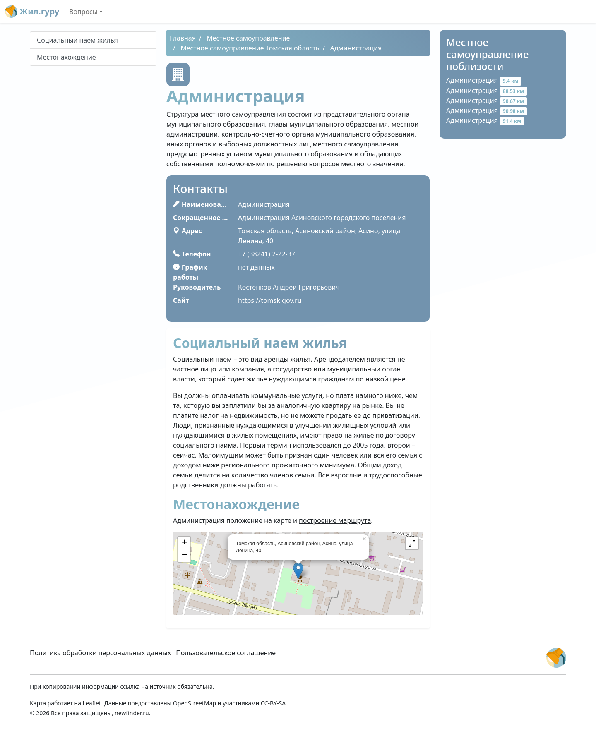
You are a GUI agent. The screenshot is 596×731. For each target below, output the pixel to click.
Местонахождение (66, 57)
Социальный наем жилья (77, 40)
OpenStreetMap (194, 703)
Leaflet (92, 703)
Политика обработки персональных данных (100, 652)
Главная (183, 38)
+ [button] (184, 543)
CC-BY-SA (273, 703)
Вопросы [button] (83, 11)
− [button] (184, 555)
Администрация (484, 80)
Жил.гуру (32, 11)
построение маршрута (335, 520)
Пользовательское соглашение (226, 652)
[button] (412, 543)
